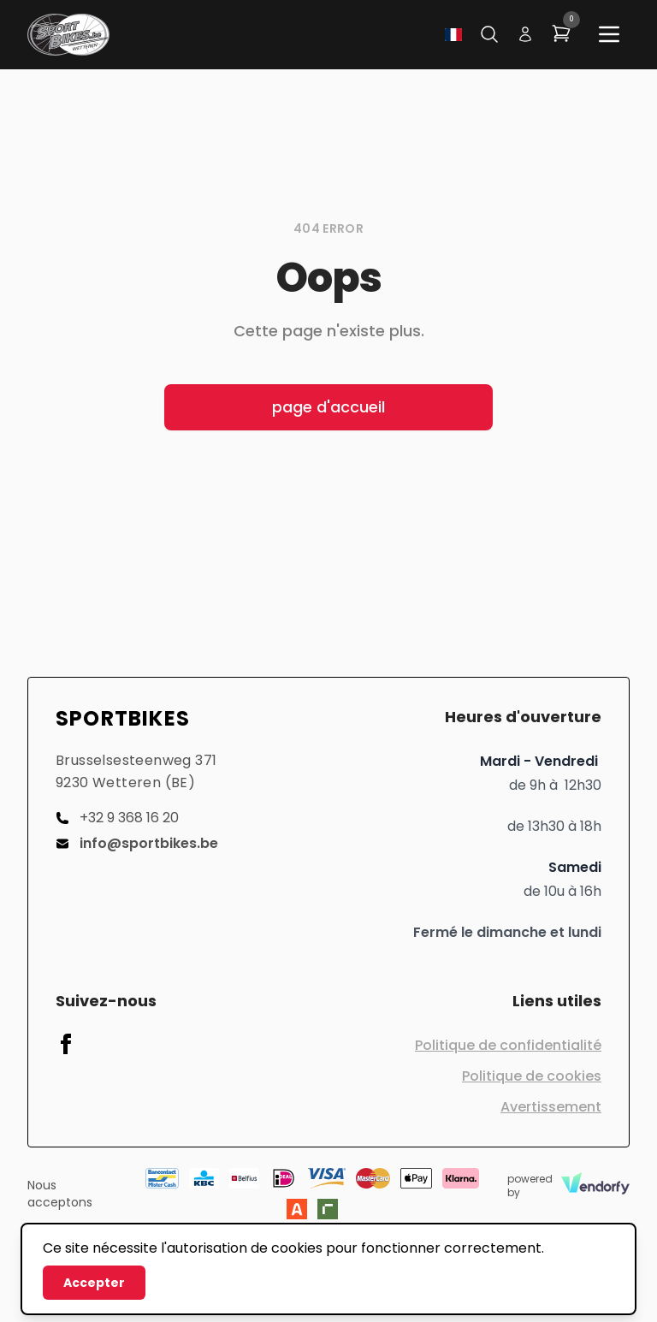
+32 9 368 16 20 (117, 817)
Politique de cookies (531, 1076)
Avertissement (550, 1107)
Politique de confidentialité (508, 1045)
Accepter (94, 1282)
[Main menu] (609, 34)
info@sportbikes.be (137, 843)
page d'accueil (328, 407)
